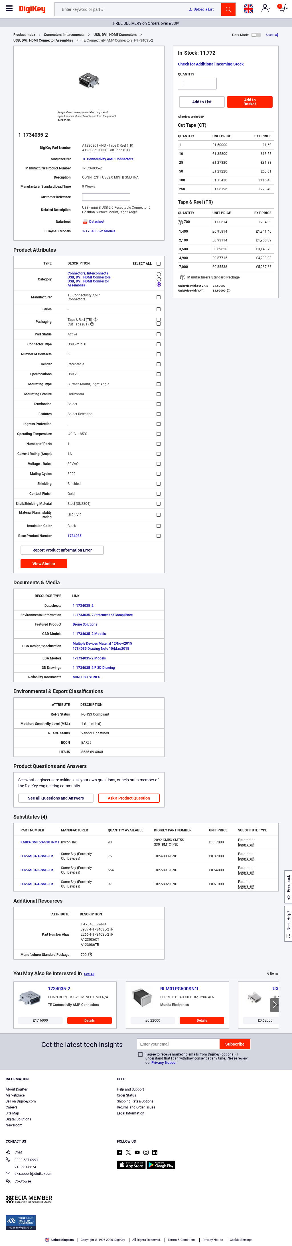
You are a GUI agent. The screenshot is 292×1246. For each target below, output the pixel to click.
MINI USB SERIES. (87, 677)
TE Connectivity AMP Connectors (107, 159)
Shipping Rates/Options (135, 1101)
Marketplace (15, 1095)
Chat (14, 1152)
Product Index (24, 35)
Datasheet (93, 222)
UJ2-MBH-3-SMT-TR (37, 870)
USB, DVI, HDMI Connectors (115, 35)
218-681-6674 (21, 1167)
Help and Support (130, 1089)
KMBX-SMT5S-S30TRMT (40, 842)
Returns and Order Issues (136, 1107)
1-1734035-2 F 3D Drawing (94, 668)
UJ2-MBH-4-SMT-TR (37, 884)
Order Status (126, 1095)
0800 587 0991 (22, 1160)
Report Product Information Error (62, 550)
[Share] (272, 35)
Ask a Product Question (129, 798)
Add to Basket (250, 102)
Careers (11, 1107)
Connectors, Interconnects (64, 35)
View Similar (44, 563)
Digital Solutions (18, 1119)
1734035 (75, 536)
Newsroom (14, 1125)
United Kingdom (59, 1240)
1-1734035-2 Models (98, 231)
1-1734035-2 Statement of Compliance (103, 615)
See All (89, 974)
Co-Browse (18, 1181)
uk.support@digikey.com (29, 1174)
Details (89, 1020)
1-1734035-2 (83, 606)
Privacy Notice (163, 1062)
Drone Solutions (85, 624)
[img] (32, 10)
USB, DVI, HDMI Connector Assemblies (43, 40)
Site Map (12, 1113)
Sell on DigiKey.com (21, 1101)
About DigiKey (17, 1089)
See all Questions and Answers (56, 798)
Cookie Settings (241, 1240)
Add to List (202, 102)
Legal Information (130, 1113)
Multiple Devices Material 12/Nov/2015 (102, 643)
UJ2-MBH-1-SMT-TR (37, 856)
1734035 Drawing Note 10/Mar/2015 (101, 649)
